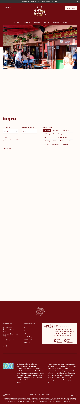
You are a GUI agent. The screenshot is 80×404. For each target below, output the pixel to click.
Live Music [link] (36, 22)
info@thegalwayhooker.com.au (11, 341)
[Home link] (40, 11)
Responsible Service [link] (40, 396)
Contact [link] (64, 22)
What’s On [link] (27, 22)
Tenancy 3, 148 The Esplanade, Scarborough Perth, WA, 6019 (10, 333)
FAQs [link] (25, 328)
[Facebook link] (13, 7)
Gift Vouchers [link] (28, 334)
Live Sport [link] (46, 22)
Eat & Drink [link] (16, 22)
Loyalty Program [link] (29, 337)
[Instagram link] (15, 7)
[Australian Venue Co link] (6, 395)
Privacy (5, 137)
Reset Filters (7, 148)
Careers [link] (26, 331)
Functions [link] (56, 22)
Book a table (71, 8)
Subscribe (7, 7)
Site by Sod (74, 395)
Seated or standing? (28, 127)
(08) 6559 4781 (7, 328)
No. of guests (7, 127)
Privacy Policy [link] (33, 394)
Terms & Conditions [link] (44, 394)
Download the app (52, 1)
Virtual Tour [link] (28, 340)
